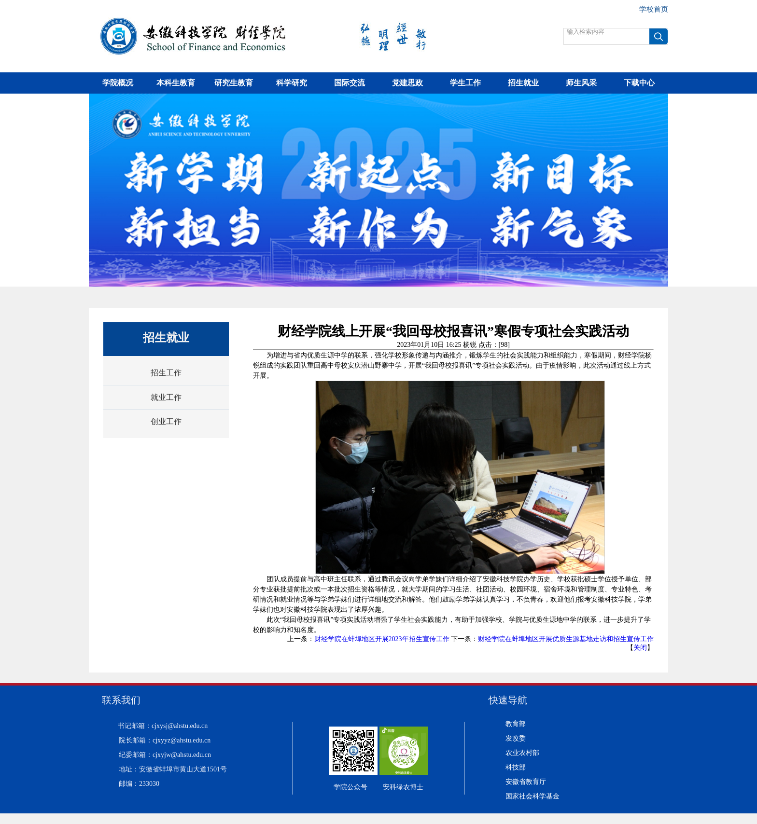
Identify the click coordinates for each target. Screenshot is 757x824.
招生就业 (523, 83)
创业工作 (166, 421)
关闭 (640, 647)
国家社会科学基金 (532, 796)
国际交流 (349, 83)
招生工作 (166, 373)
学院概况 (117, 83)
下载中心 (639, 83)
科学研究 (291, 83)
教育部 (515, 724)
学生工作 (465, 83)
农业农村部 (522, 752)
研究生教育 (233, 83)
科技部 (515, 767)
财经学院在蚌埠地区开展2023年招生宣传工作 (381, 639)
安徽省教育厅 (525, 781)
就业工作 (166, 397)
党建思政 (407, 83)
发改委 (515, 738)
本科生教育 (175, 83)
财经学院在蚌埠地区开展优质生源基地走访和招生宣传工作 (566, 639)
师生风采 (581, 83)
